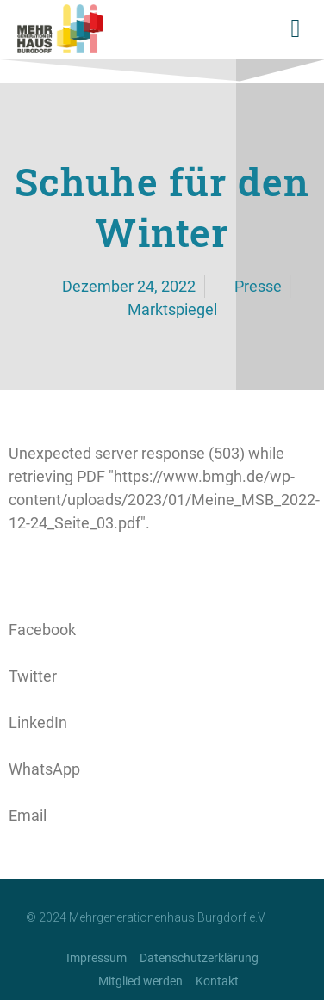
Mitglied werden (140, 981)
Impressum (96, 958)
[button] (295, 28)
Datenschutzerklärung (199, 958)
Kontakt (217, 981)
